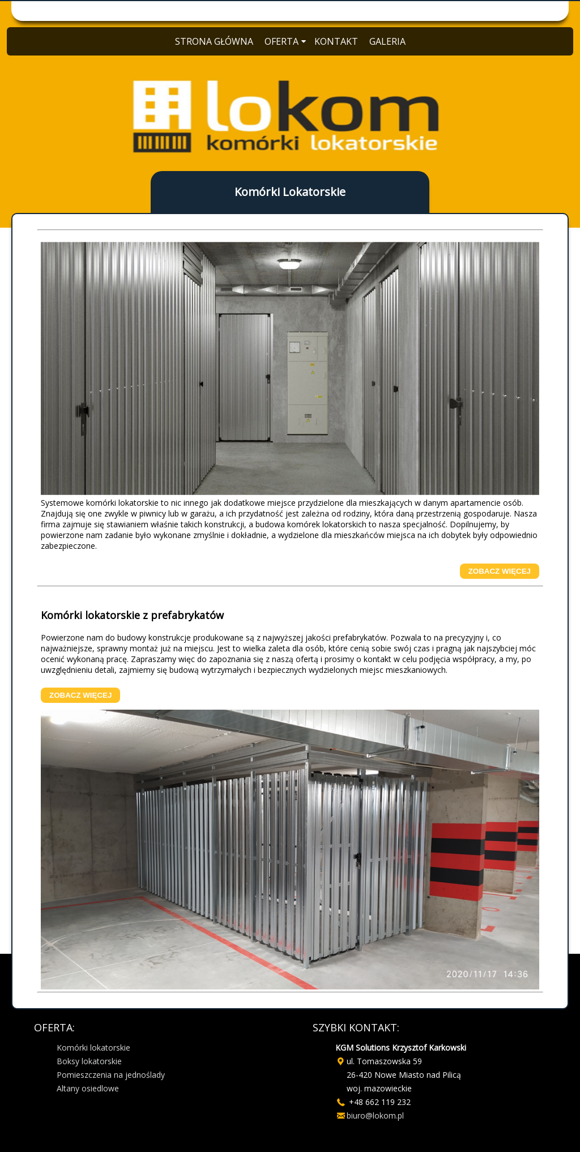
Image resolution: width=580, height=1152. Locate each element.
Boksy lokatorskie (89, 1061)
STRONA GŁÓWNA (214, 41)
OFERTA (284, 41)
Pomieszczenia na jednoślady (111, 1074)
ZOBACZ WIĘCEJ (499, 571)
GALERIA (387, 41)
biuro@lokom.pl (375, 1115)
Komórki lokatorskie (93, 1047)
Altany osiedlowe (88, 1088)
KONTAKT (336, 41)
